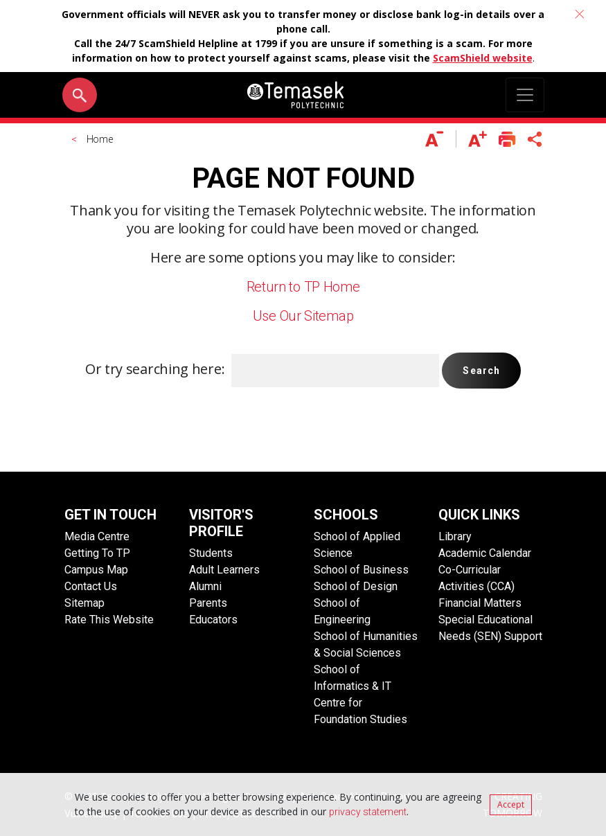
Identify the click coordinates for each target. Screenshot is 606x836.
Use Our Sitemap (303, 316)
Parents (208, 603)
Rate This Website (109, 619)
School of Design (356, 586)
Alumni (205, 586)
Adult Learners (224, 569)
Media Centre (97, 536)
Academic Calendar (484, 553)
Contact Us (90, 586)
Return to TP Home (303, 286)
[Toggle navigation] (525, 95)
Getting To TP (97, 553)
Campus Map (96, 569)
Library (455, 536)
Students (211, 553)
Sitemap (84, 603)
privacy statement (368, 811)
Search (481, 370)
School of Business (361, 569)
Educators (213, 619)
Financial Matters (480, 603)
